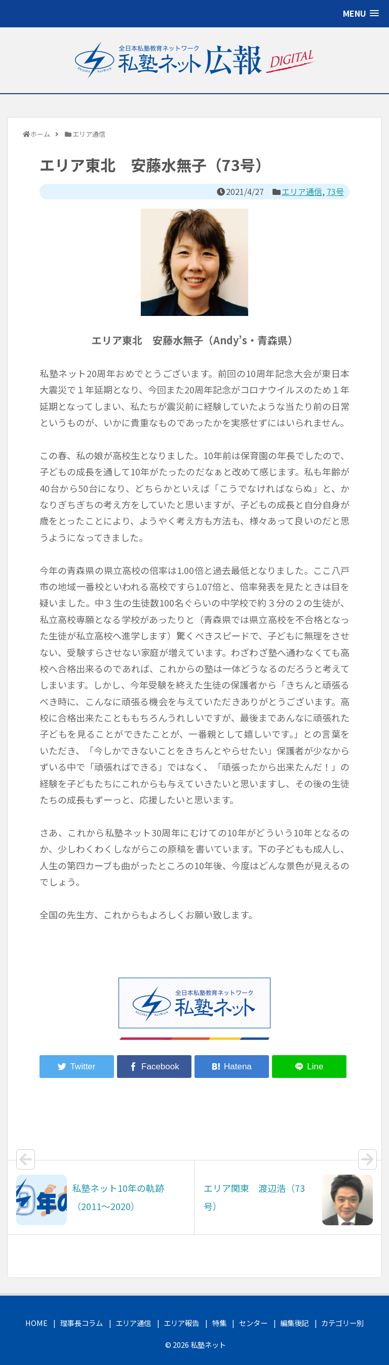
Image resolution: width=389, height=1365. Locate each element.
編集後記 (294, 1322)
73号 (335, 191)
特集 (219, 1322)
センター (253, 1322)
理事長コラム (81, 1322)
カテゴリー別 (342, 1322)
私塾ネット (208, 1344)
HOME (36, 1322)
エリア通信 (302, 191)
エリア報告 (181, 1322)
